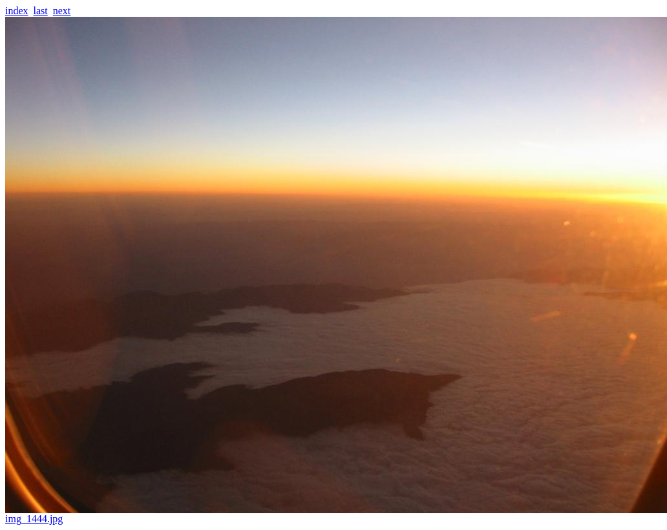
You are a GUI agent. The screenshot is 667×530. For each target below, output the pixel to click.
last (41, 10)
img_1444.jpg (336, 514)
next (62, 10)
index (16, 10)
